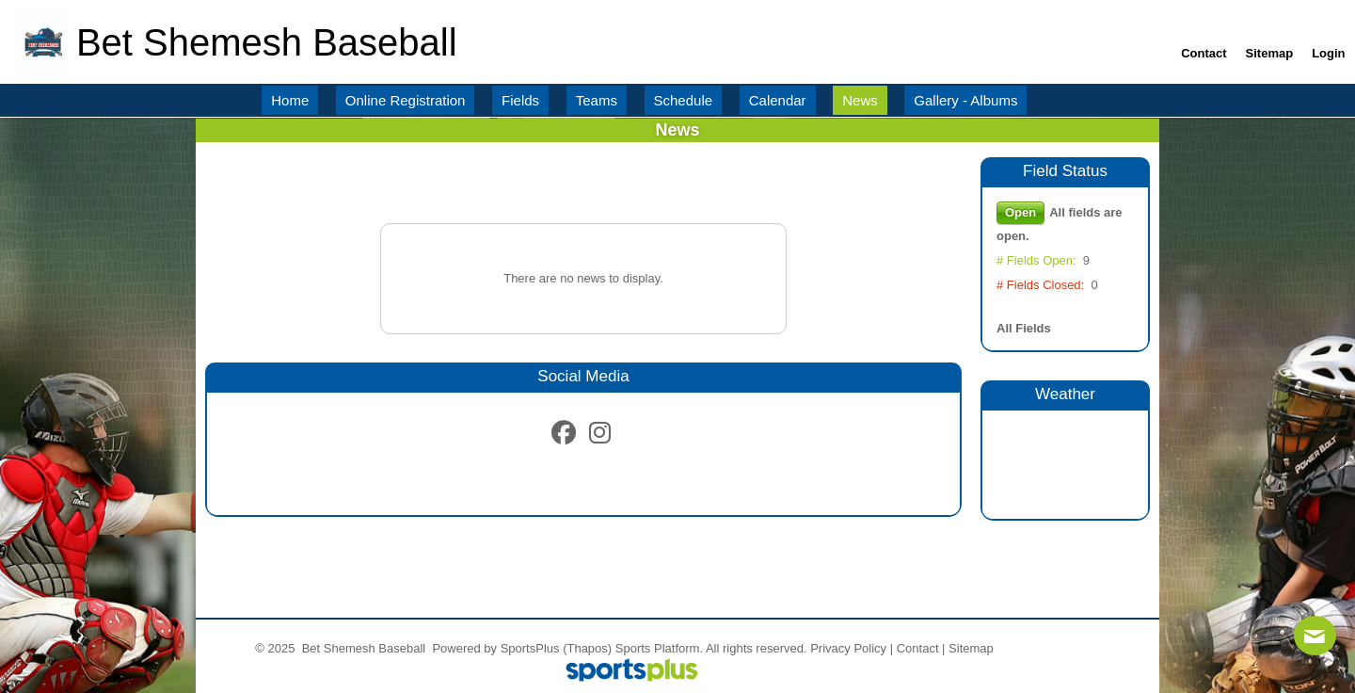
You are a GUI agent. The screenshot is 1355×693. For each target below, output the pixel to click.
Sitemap (971, 648)
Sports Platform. (659, 648)
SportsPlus (530, 648)
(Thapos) (587, 648)
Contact (918, 648)
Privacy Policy (848, 648)
